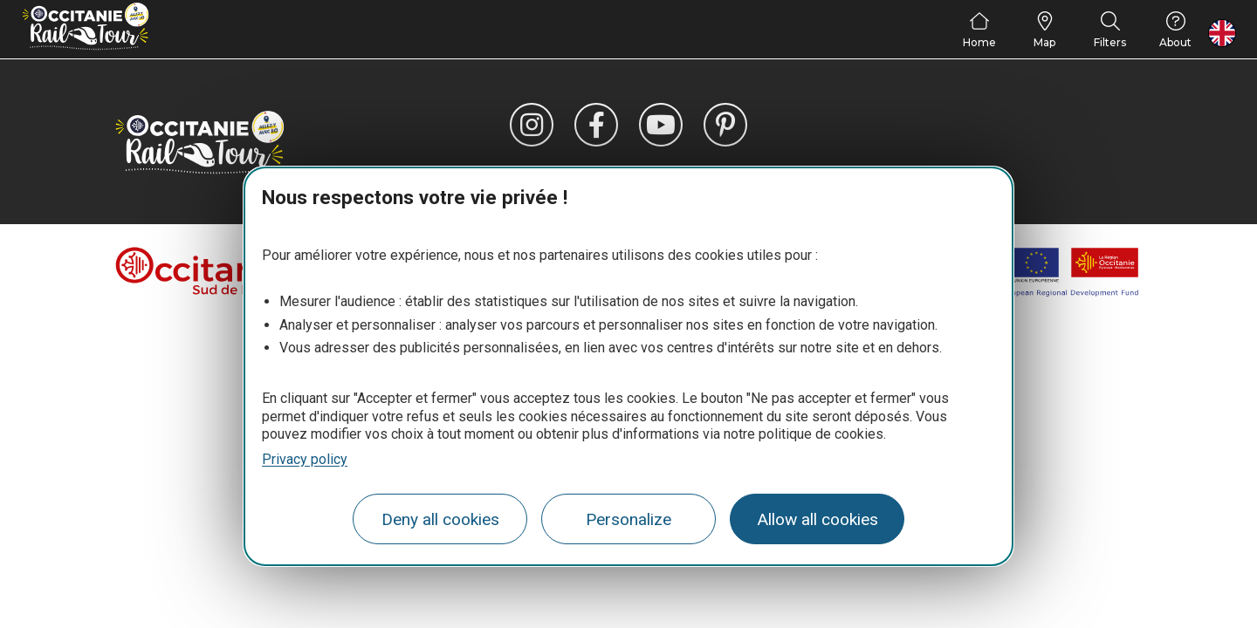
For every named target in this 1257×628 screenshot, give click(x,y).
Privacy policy (304, 459)
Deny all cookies (440, 519)
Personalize (628, 519)
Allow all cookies (817, 519)
